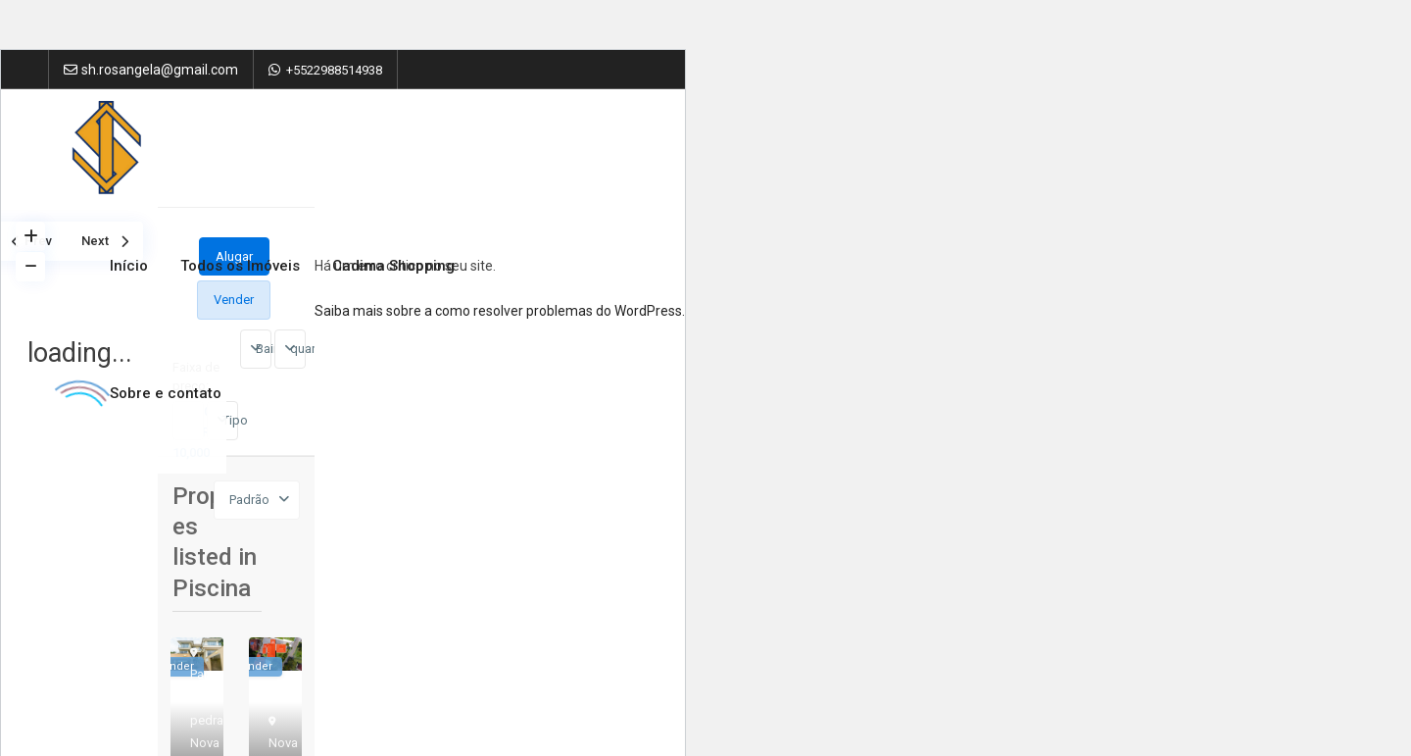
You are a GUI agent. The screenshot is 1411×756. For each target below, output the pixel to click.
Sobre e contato (165, 393)
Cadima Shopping (393, 266)
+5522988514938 (334, 70)
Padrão (249, 499)
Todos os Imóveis (240, 266)
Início (129, 266)
